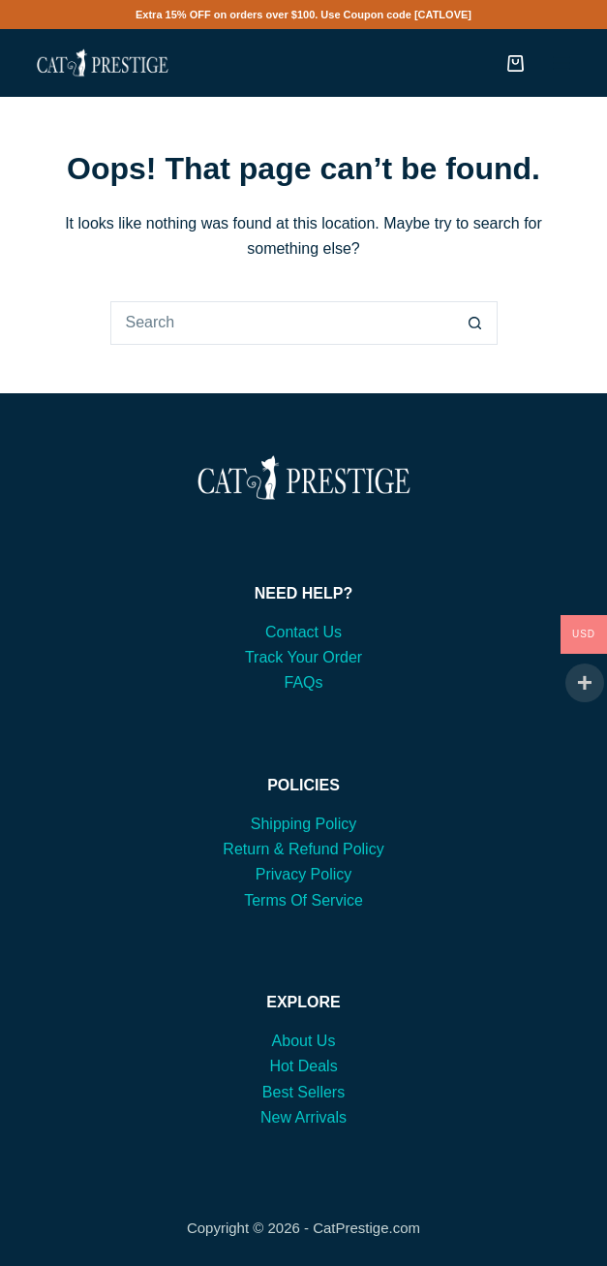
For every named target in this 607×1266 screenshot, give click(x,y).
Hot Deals (303, 1066)
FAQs (303, 682)
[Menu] (561, 63)
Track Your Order (303, 657)
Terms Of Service (303, 900)
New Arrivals (303, 1117)
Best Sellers (303, 1092)
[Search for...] (282, 323)
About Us (304, 1041)
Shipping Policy (303, 824)
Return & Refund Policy (303, 849)
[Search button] (476, 323)
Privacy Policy (304, 874)
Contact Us (303, 632)
